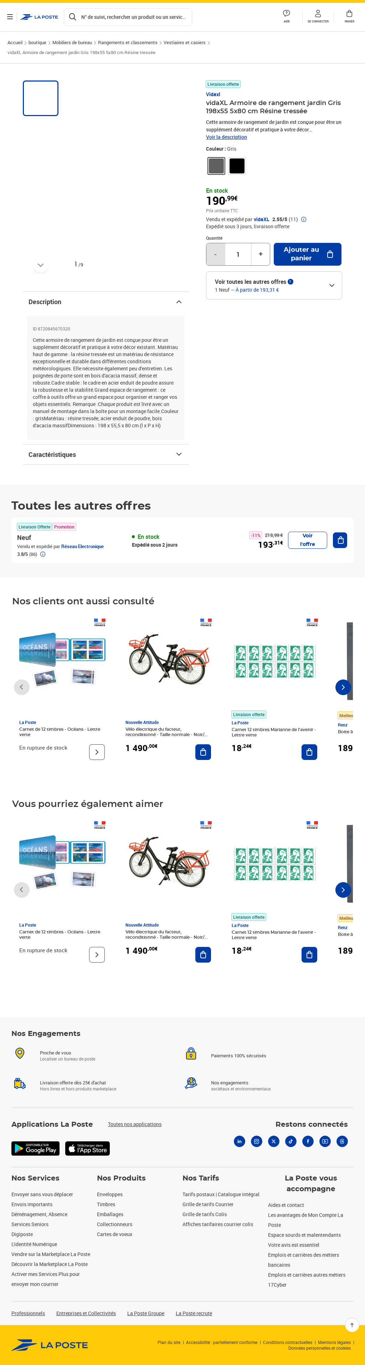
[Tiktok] (291, 1141)
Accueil (14, 42)
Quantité (214, 238)
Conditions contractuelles (287, 1342)
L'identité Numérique (34, 1244)
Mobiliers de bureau (72, 42)
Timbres (106, 1204)
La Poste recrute (194, 1313)
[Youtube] (325, 1141)
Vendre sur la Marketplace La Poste (50, 1254)
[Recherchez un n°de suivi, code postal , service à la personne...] (128, 17)
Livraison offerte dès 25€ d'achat (73, 1082)
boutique (37, 42)
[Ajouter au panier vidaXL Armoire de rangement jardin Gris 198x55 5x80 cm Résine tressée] (307, 254)
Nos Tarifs (200, 1178)
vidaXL (261, 219)
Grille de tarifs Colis (204, 1214)
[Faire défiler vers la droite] (343, 687)
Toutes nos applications (134, 1124)
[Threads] (342, 1141)
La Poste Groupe (145, 1313)
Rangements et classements (128, 42)
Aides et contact (286, 1205)
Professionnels (28, 1313)
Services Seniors (29, 1224)
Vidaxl (213, 94)
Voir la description (226, 137)
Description (106, 301)
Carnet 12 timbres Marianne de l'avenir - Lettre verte (274, 732)
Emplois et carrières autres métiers (306, 1274)
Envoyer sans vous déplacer (42, 1194)
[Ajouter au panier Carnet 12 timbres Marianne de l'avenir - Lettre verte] (309, 752)
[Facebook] (308, 1141)
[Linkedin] (239, 1141)
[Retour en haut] (352, 1325)
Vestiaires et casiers (185, 42)
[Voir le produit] (97, 752)
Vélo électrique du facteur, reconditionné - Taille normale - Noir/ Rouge (164, 734)
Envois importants (31, 1204)
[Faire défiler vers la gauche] (21, 687)
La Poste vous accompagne (311, 1184)
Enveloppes (110, 1194)
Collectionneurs (114, 1224)
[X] (273, 1141)
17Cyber (277, 1284)
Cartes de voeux (114, 1234)
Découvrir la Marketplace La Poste (49, 1264)
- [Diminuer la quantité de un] (215, 254)
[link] (216, 166)
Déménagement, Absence (39, 1214)
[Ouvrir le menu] (10, 17)
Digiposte (22, 1234)
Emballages (110, 1214)
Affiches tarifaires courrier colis (217, 1224)
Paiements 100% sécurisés (238, 1055)
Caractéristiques (106, 454)
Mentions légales (334, 1342)
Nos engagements (229, 1082)
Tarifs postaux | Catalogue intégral (220, 1194)
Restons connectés (312, 1124)
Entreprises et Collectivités (86, 1313)
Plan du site (169, 1342)
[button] (318, 17)
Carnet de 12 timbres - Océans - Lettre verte (59, 732)
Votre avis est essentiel (293, 1244)
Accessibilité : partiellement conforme (221, 1342)
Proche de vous (55, 1052)
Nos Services (35, 1178)
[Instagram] (256, 1141)
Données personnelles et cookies (319, 1348)
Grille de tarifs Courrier (207, 1204)
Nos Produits (121, 1178)
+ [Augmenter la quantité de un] (260, 254)
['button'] (39, 17)
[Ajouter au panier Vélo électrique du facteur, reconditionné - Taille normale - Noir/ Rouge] (203, 752)
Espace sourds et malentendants (304, 1234)
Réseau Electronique (82, 546)
